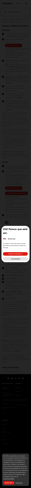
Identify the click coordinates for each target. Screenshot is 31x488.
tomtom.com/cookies (8, 478)
